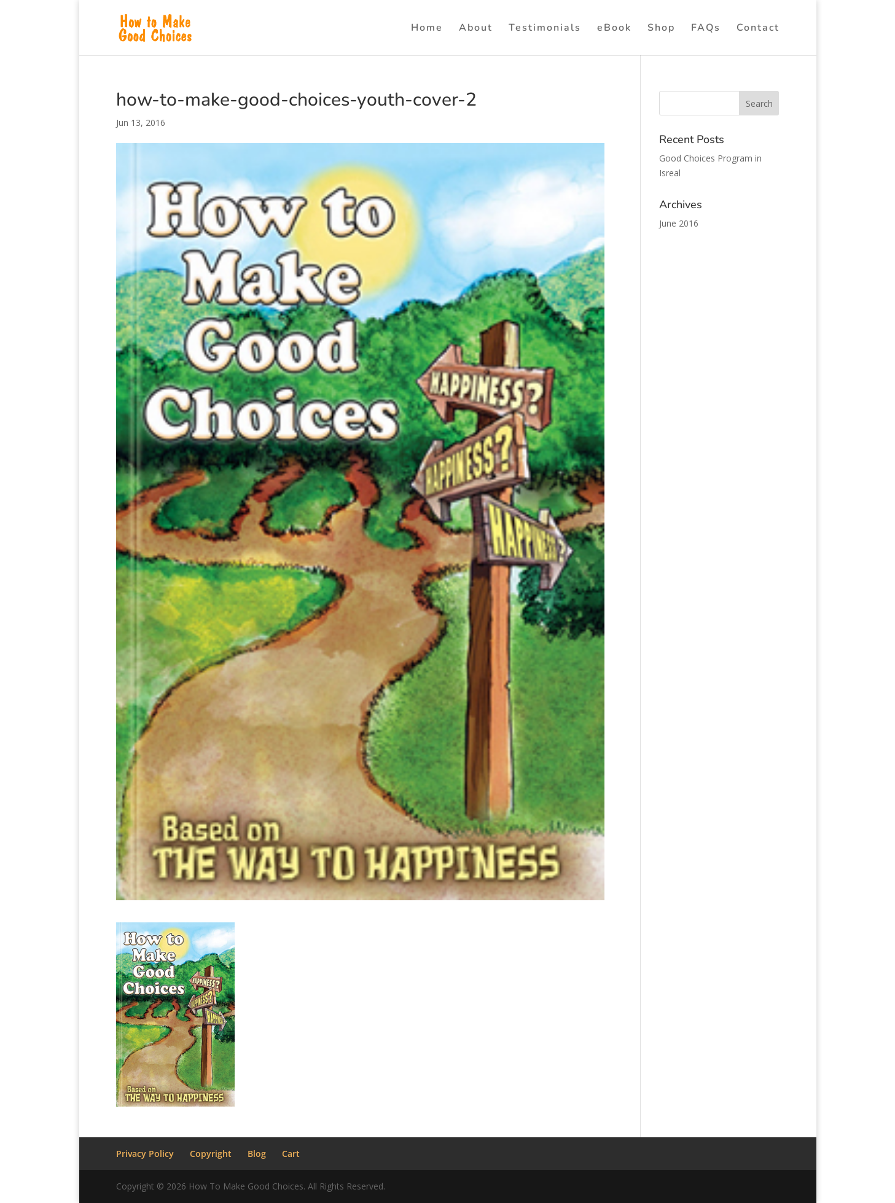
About (476, 28)
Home (427, 28)
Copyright (211, 1153)
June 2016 (678, 223)
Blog (257, 1153)
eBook (614, 28)
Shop (661, 28)
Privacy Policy (145, 1153)
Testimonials (545, 28)
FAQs (706, 28)
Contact (758, 28)
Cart (291, 1153)
